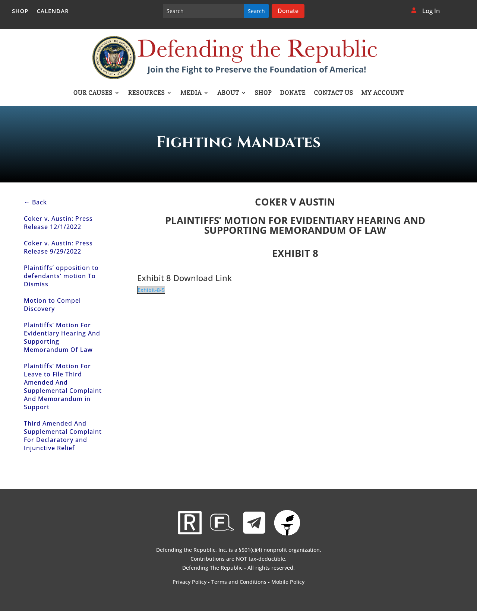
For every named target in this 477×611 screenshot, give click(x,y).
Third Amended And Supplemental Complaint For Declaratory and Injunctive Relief (63, 435)
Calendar (53, 11)
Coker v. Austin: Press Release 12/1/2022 (58, 222)
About (228, 93)
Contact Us (333, 93)
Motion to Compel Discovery (52, 304)
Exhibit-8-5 (151, 289)
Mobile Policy (287, 581)
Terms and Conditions (238, 581)
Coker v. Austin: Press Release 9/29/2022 (58, 247)
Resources (146, 93)
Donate (288, 11)
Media (191, 93)
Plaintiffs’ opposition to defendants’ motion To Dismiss (61, 276)
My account (382, 93)
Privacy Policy (189, 581)
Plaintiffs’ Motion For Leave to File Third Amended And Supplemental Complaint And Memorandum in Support (63, 386)
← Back (35, 202)
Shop (20, 11)
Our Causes (92, 93)
